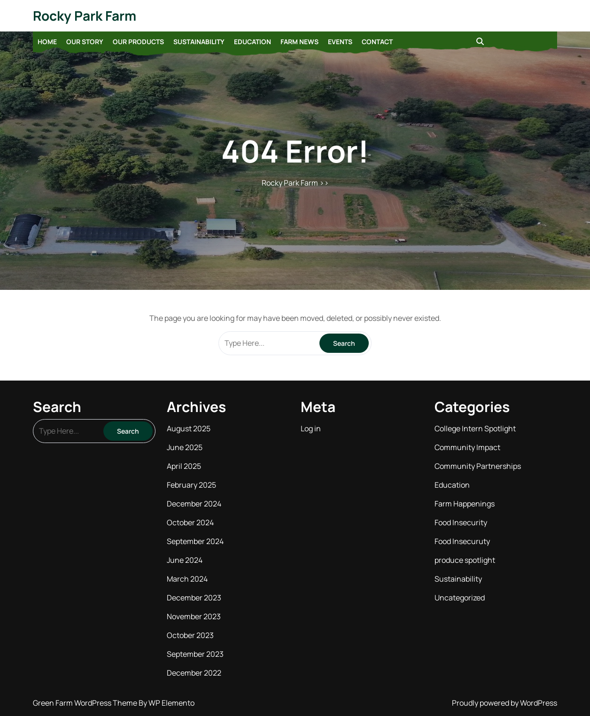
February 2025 (191, 485)
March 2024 (187, 579)
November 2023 (194, 616)
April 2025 (184, 466)
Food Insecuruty (462, 541)
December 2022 (194, 673)
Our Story (84, 41)
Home (47, 41)
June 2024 (184, 560)
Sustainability (199, 41)
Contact (377, 41)
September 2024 (195, 541)
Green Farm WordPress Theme (86, 703)
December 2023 (194, 597)
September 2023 (195, 654)
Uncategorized (460, 597)
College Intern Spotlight (475, 428)
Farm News (299, 41)
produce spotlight (465, 560)
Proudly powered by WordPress (504, 703)
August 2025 (188, 428)
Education (252, 41)
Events (340, 41)
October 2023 (190, 635)
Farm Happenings (465, 503)
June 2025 (184, 447)
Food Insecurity (461, 522)
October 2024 (190, 522)
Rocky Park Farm (84, 15)
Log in (311, 428)
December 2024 (194, 503)
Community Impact (467, 447)
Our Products (138, 41)
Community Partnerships (478, 466)
